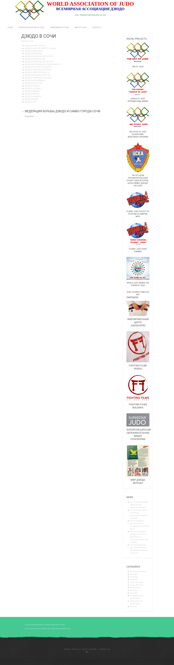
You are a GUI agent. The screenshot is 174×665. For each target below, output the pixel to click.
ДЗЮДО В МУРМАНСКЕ (33, 53)
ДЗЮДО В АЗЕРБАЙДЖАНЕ (35, 80)
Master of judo (135, 587)
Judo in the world (136, 582)
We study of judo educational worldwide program (138, 134)
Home (10, 27)
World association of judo (31, 27)
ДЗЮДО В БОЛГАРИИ (33, 88)
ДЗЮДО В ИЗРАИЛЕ (32, 91)
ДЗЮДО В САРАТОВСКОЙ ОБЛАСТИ (38, 69)
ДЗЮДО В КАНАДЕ (31, 99)
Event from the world (138, 571)
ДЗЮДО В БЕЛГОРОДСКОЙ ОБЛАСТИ (39, 61)
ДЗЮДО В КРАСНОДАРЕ (34, 51)
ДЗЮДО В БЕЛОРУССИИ (34, 83)
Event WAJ (134, 574)
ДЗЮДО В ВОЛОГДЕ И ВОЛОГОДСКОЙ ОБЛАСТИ (43, 64)
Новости (133, 606)
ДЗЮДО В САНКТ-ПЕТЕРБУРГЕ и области (40, 48)
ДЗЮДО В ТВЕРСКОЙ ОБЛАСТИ (37, 72)
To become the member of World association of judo (45, 624)
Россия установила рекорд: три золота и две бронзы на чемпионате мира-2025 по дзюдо (139, 536)
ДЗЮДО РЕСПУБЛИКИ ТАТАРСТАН (37, 75)
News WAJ (134, 590)
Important (134, 579)
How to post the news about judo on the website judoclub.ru (47, 628)
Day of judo (138, 67)
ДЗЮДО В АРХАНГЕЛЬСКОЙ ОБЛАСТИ (39, 56)
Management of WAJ (59, 27)
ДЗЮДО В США (30, 102)
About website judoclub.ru (80, 649)
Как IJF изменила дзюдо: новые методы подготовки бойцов (139, 504)
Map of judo (80, 27)
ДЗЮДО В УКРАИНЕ (32, 86)
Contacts (96, 27)
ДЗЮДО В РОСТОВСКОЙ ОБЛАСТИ (38, 67)
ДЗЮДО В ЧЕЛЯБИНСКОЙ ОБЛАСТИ (38, 77)
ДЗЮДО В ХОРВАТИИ (33, 96)
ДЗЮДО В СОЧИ (27, 41)
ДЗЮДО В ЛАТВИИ (32, 94)
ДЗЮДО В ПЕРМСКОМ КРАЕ (35, 59)
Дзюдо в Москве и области (35, 45)
